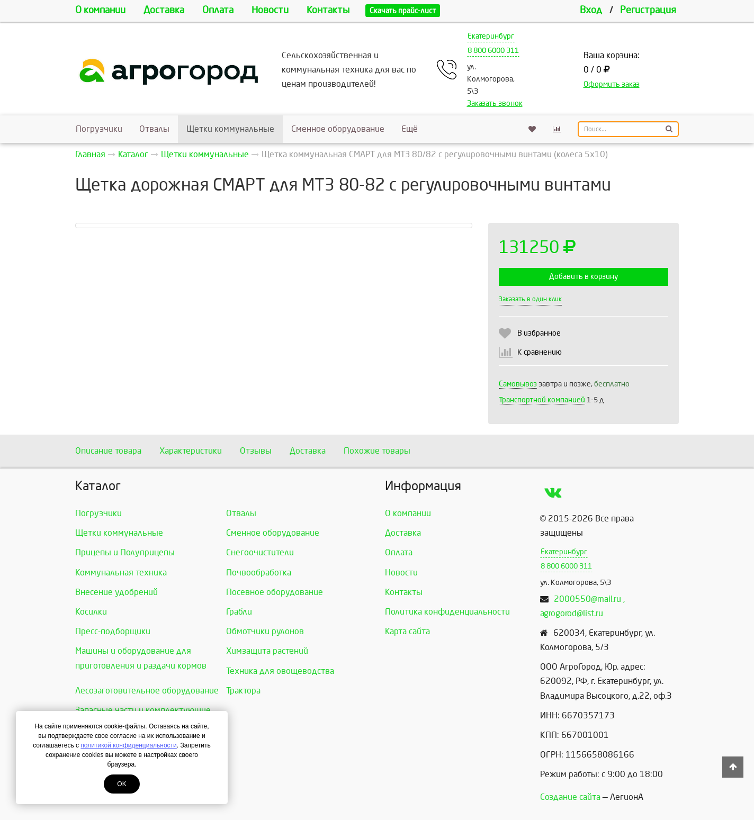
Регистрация (648, 10)
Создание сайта (570, 796)
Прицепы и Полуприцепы (125, 552)
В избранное (539, 333)
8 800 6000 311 (493, 51)
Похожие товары (377, 450)
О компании (100, 10)
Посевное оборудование (274, 592)
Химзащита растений (267, 650)
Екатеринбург (491, 36)
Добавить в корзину (583, 277)
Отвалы (154, 128)
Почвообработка (258, 572)
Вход (591, 10)
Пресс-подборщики (112, 631)
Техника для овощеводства (280, 670)
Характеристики (190, 450)
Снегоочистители (260, 552)
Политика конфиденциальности (447, 611)
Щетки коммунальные (230, 128)
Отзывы (256, 450)
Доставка (163, 10)
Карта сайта (407, 631)
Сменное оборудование (337, 128)
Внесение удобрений (116, 592)
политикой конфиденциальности (128, 745)
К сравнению (539, 352)
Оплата (218, 10)
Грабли (239, 611)
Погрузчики (99, 128)
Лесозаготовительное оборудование (147, 690)
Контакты (328, 10)
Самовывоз (518, 384)
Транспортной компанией (542, 400)
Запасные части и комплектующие (143, 710)
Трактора (243, 690)
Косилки (91, 611)
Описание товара (108, 450)
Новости (270, 10)
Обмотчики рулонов (265, 631)
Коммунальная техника (121, 572)
